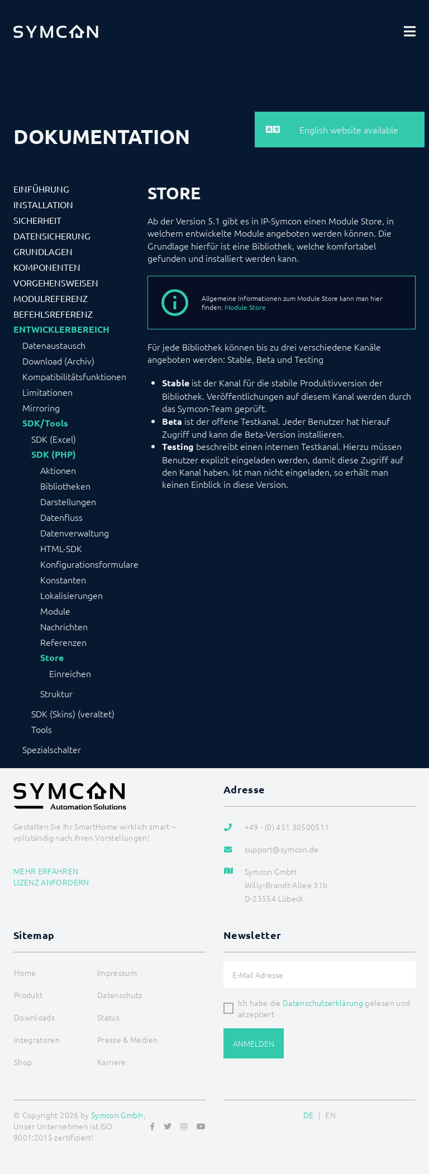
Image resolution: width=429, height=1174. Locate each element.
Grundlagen (43, 251)
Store (52, 657)
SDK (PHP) (53, 454)
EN (330, 1114)
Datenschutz (119, 994)
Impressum (117, 972)
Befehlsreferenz (53, 313)
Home (25, 972)
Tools (41, 729)
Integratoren (37, 1039)
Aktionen (58, 470)
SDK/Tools (45, 423)
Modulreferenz (50, 298)
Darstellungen (68, 501)
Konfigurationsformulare (89, 563)
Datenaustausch (53, 345)
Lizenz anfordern (51, 882)
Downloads (34, 1017)
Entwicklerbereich (61, 329)
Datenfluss (61, 517)
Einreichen (70, 673)
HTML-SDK (61, 548)
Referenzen (63, 642)
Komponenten (46, 266)
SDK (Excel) (53, 438)
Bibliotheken (65, 485)
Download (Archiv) (58, 360)
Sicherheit (37, 220)
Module (55, 610)
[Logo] (55, 31)
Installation (43, 204)
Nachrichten (64, 626)
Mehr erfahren (46, 870)
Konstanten (63, 579)
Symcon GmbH (117, 1114)
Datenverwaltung (74, 532)
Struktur (56, 693)
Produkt (28, 994)
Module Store (245, 307)
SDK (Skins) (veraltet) (73, 713)
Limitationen (47, 391)
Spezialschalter (51, 749)
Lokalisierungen (71, 595)
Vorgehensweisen (55, 282)
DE (308, 1114)
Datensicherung (51, 235)
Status (108, 1017)
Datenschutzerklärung (323, 1002)
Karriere (111, 1061)
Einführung (41, 188)
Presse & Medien (127, 1039)
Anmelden (253, 1043)
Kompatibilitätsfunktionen (74, 376)
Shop (23, 1061)
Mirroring (41, 407)
